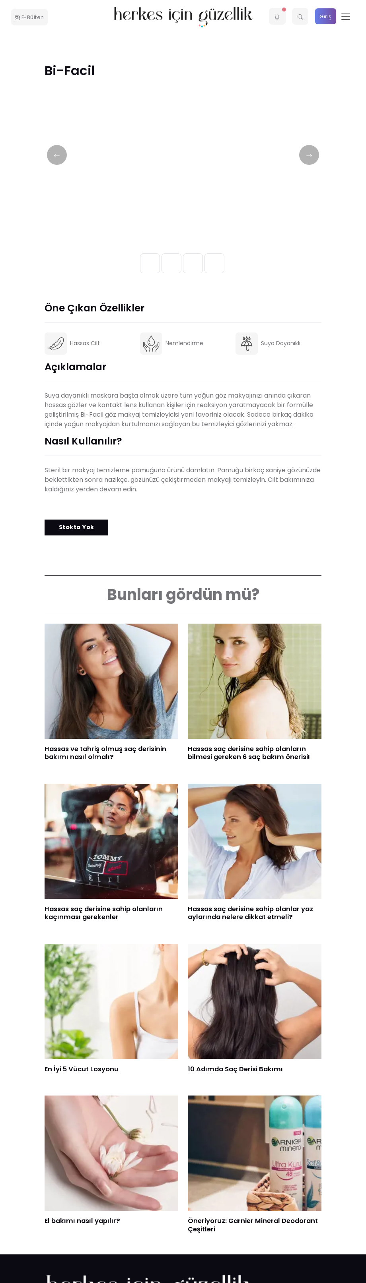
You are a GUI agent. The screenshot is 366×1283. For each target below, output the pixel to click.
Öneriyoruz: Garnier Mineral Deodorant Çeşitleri (253, 1225)
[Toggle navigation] (346, 16)
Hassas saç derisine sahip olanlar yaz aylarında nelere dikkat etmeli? (250, 913)
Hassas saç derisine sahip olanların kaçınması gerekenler (104, 913)
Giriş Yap (325, 19)
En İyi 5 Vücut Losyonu (82, 1069)
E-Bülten (29, 17)
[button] (277, 16)
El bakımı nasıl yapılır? (82, 1220)
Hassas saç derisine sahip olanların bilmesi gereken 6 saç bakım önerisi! (249, 753)
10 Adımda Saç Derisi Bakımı (235, 1069)
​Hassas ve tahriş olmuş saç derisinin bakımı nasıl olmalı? (105, 753)
